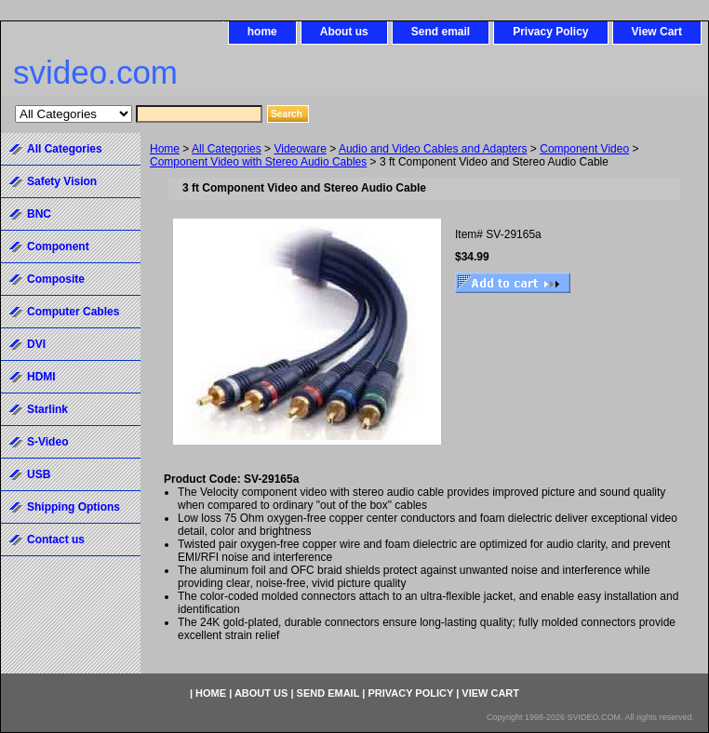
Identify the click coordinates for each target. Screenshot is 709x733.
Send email (440, 31)
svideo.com (95, 72)
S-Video (47, 441)
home (262, 31)
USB (38, 474)
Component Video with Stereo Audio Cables (258, 161)
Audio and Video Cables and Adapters (433, 148)
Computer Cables (73, 311)
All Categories (226, 148)
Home (165, 148)
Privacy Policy (550, 31)
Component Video (584, 148)
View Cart (657, 31)
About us (344, 31)
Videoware (300, 148)
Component (58, 246)
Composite (56, 279)
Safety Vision (62, 181)
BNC (39, 213)
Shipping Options (73, 506)
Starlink (47, 409)
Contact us (56, 539)
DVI (36, 344)
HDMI (41, 376)
